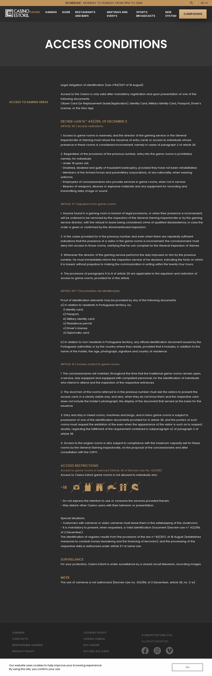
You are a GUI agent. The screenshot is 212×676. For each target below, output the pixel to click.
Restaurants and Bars (85, 14)
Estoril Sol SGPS (96, 651)
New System (170, 14)
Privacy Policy (23, 651)
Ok (187, 667)
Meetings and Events (117, 14)
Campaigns (193, 14)
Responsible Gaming (27, 645)
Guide (66, 12)
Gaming (51, 12)
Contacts (20, 639)
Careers (18, 632)
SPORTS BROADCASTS (145, 14)
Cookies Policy (94, 632)
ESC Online (91, 645)
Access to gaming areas (28, 102)
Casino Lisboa (94, 639)
